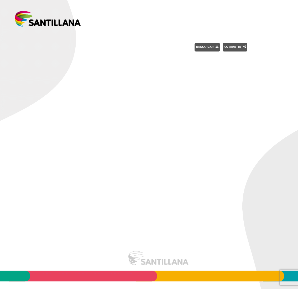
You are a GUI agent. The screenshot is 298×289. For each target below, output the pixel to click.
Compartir (235, 47)
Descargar (207, 47)
